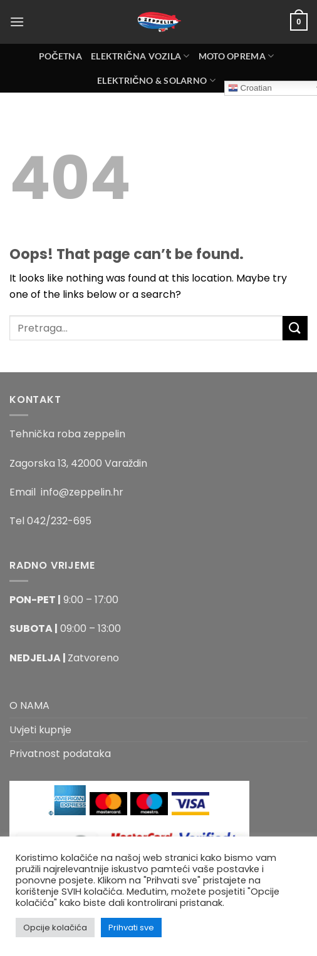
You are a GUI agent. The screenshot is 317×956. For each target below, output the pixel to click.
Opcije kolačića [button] (55, 927)
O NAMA (29, 705)
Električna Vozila (140, 56)
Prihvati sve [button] (131, 927)
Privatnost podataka (60, 753)
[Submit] (295, 328)
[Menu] (16, 21)
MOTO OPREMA (236, 56)
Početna (60, 56)
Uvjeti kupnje (40, 730)
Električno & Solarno (156, 80)
